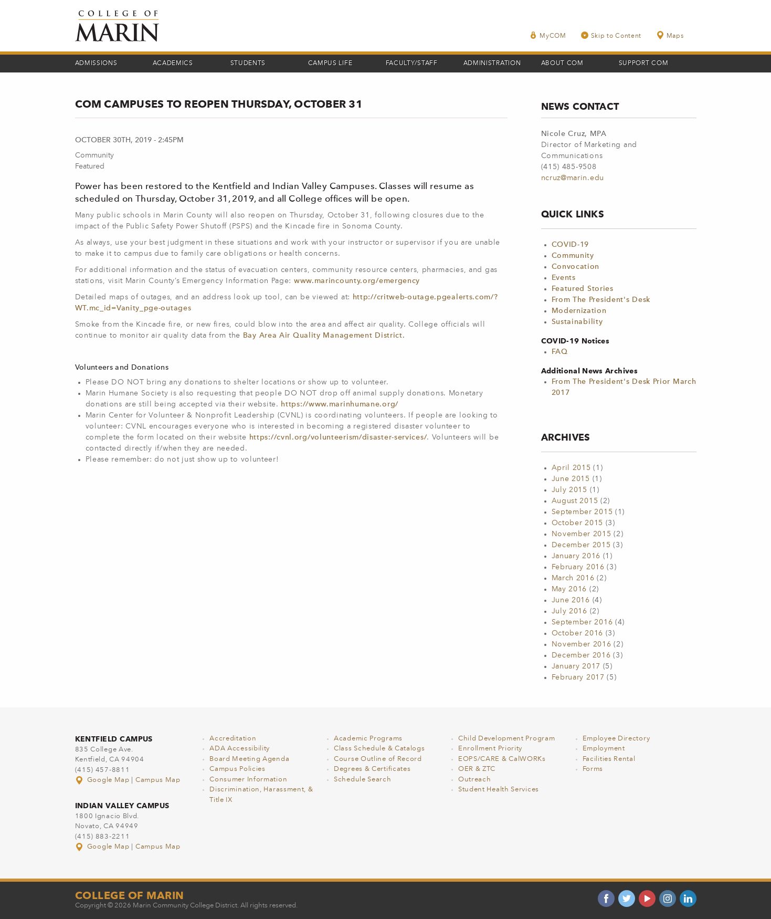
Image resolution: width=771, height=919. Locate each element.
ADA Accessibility (239, 748)
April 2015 (571, 468)
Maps (669, 35)
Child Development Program (506, 738)
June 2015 (571, 479)
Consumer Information (248, 779)
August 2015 (575, 501)
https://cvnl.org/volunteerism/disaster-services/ (338, 437)
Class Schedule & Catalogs (379, 748)
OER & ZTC (476, 769)
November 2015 (581, 534)
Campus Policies (237, 769)
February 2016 (578, 567)
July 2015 (569, 490)
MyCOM (548, 35)
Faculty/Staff (412, 63)
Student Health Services (498, 789)
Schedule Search (363, 779)
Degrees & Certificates (372, 769)
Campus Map (158, 780)
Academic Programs (368, 738)
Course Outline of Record (378, 759)
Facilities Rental (609, 759)
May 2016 (569, 589)
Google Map (103, 780)
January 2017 (576, 666)
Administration (492, 63)
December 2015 (581, 545)
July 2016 (569, 611)
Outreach (474, 779)
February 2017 (578, 677)
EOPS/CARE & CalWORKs (502, 759)
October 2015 (577, 523)
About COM (562, 63)
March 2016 (573, 578)
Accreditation (232, 738)
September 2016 (582, 622)
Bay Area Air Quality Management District (323, 335)
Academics (173, 63)
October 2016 (577, 633)
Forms (593, 769)
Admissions (96, 63)
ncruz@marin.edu (573, 178)
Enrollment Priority (490, 748)
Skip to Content (611, 35)
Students (248, 63)
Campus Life (330, 63)
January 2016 (576, 556)
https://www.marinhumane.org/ (340, 404)
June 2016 (571, 600)
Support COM (644, 63)
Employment (604, 748)
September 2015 (582, 512)
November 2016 (581, 644)
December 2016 (581, 655)
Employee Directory (616, 738)
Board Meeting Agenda (249, 759)
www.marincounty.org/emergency (357, 281)
